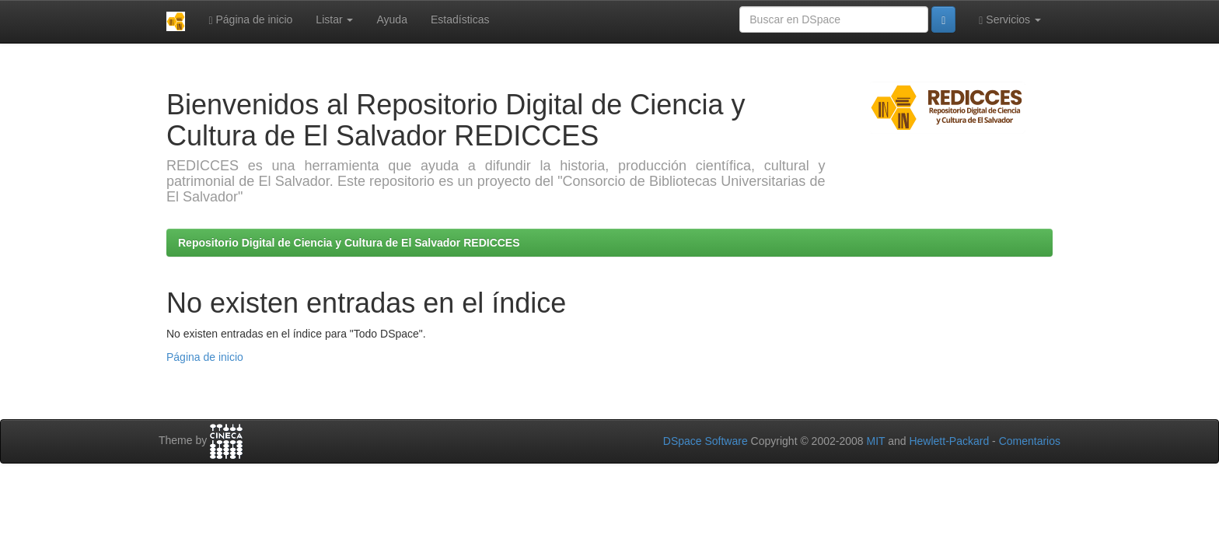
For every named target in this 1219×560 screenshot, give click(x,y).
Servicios (1010, 19)
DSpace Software (705, 441)
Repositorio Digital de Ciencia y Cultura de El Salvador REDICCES (349, 242)
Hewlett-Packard (949, 441)
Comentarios (1029, 441)
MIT (875, 441)
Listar (334, 19)
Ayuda (391, 19)
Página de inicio (250, 19)
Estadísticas (460, 19)
